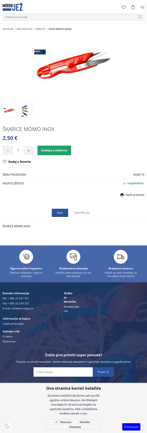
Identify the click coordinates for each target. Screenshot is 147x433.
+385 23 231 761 (18, 298)
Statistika (85, 422)
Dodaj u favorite (17, 161)
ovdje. (84, 413)
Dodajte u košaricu (54, 150)
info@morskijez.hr (22, 308)
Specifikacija (82, 212)
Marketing (75, 427)
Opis (60, 212)
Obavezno (65, 422)
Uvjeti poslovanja (13, 323)
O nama (7, 336)
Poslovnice (9, 341)
